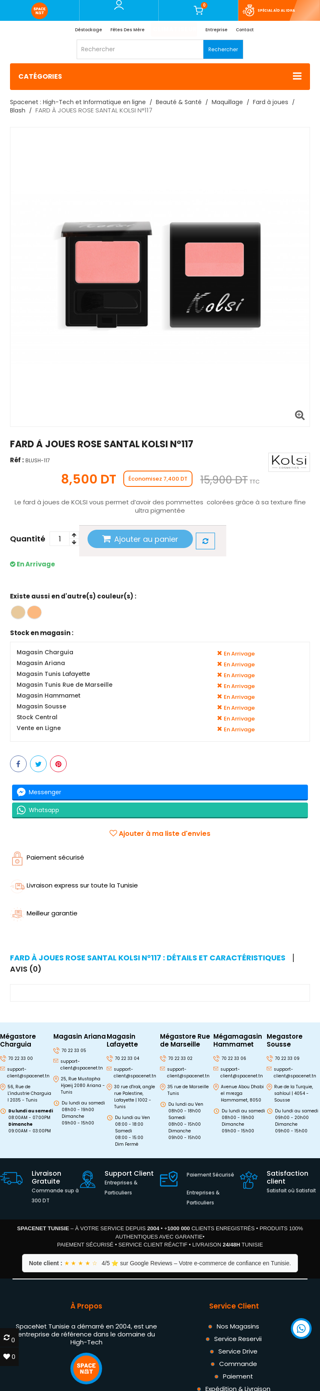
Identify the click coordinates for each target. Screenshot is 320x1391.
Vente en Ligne (39, 728)
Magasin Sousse (41, 706)
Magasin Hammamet (48, 696)
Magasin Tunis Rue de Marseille (64, 685)
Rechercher (223, 49)
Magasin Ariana (41, 663)
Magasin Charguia (45, 652)
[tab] (152, 958)
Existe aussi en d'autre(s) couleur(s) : (73, 596)
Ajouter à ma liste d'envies (160, 834)
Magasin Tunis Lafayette (53, 674)
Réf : (17, 460)
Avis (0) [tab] (26, 969)
